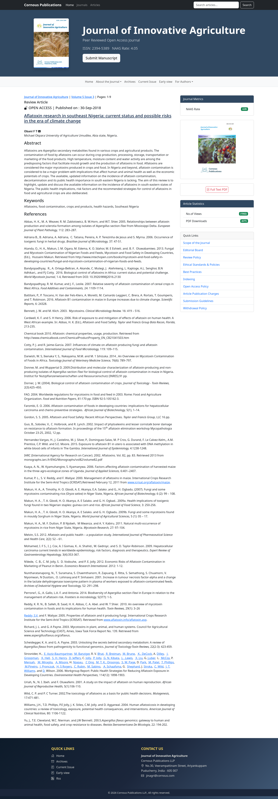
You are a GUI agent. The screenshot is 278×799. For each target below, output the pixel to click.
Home (70, 5)
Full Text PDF (217, 189)
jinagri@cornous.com (160, 776)
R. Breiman (112, 654)
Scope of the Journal (196, 243)
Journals (82, 5)
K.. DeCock (144, 654)
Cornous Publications (43, 4)
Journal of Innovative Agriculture (46, 97)
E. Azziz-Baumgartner (57, 654)
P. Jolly (96, 658)
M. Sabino (93, 666)
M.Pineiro (31, 666)
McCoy (165, 658)
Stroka (148, 666)
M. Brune (128, 654)
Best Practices (192, 272)
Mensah (29, 662)
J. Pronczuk (46, 666)
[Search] (216, 5)
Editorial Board (193, 250)
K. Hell (45, 658)
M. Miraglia (45, 662)
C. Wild (159, 666)
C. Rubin (79, 666)
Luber (151, 658)
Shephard (133, 666)
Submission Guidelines (198, 301)
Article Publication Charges (201, 294)
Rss (56, 778)
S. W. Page (128, 662)
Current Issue (147, 82)
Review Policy (192, 257)
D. (44, 671)
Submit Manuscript (101, 58)
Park (143, 662)
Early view (165, 82)
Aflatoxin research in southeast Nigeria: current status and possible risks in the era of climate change (97, 118)
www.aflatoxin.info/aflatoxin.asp (125, 620)
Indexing (189, 279)
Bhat (101, 654)
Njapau (78, 662)
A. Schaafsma (112, 666)
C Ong (89, 662)
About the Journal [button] (107, 82)
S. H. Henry (59, 658)
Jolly (88, 658)
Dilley (160, 654)
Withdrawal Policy (195, 308)
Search (247, 5)
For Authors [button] (183, 82)
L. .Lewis (127, 658)
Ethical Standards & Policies (201, 265)
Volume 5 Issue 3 (82, 97)
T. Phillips (167, 662)
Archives (129, 82)
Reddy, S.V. (31, 615)
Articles (95, 5)
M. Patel (153, 662)
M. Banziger (82, 654)
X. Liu (139, 658)
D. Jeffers (74, 658)
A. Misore (61, 662)
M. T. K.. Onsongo (107, 662)
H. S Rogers (64, 666)
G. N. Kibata (111, 658)
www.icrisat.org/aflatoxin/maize (148, 482)
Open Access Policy (195, 286)
